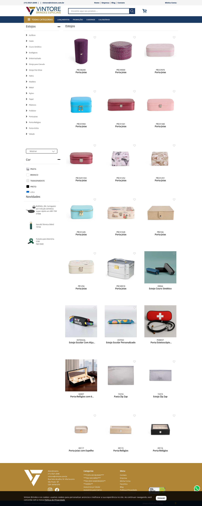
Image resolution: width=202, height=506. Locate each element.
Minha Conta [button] (171, 3)
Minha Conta (125, 481)
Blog (113, 3)
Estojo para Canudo (35, 64)
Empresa (105, 3)
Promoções (78, 20)
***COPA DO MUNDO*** (94, 475)
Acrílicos (30, 35)
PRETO (33, 186)
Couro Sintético (33, 47)
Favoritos (124, 484)
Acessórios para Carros (93, 490)
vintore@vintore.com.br (53, 3)
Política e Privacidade (128, 490)
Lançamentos (63, 20)
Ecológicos (31, 52)
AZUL (32, 192)
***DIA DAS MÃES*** (92, 478)
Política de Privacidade (55, 500)
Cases (30, 41)
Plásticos (31, 105)
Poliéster (31, 110)
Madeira (31, 81)
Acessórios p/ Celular (92, 487)
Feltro (30, 76)
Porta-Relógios (33, 122)
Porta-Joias (32, 116)
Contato (121, 3)
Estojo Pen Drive (34, 70)
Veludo (30, 134)
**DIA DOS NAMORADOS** (95, 481)
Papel (29, 99)
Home (96, 3)
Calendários (104, 20)
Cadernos (90, 20)
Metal (30, 87)
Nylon (30, 93)
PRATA (33, 169)
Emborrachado (33, 58)
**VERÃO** (88, 484)
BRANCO (34, 175)
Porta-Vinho (32, 128)
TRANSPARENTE (37, 180)
